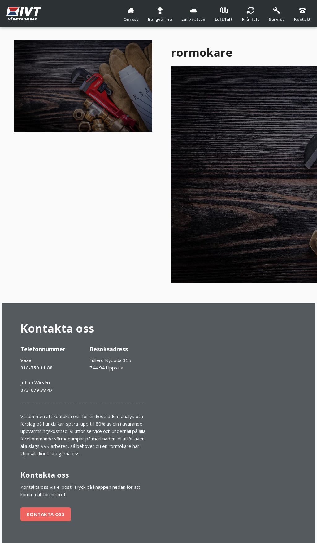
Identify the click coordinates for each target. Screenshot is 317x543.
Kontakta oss (46, 514)
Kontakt (302, 14)
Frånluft (250, 14)
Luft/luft (224, 14)
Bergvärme (160, 14)
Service (277, 14)
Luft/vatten (193, 14)
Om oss (131, 14)
